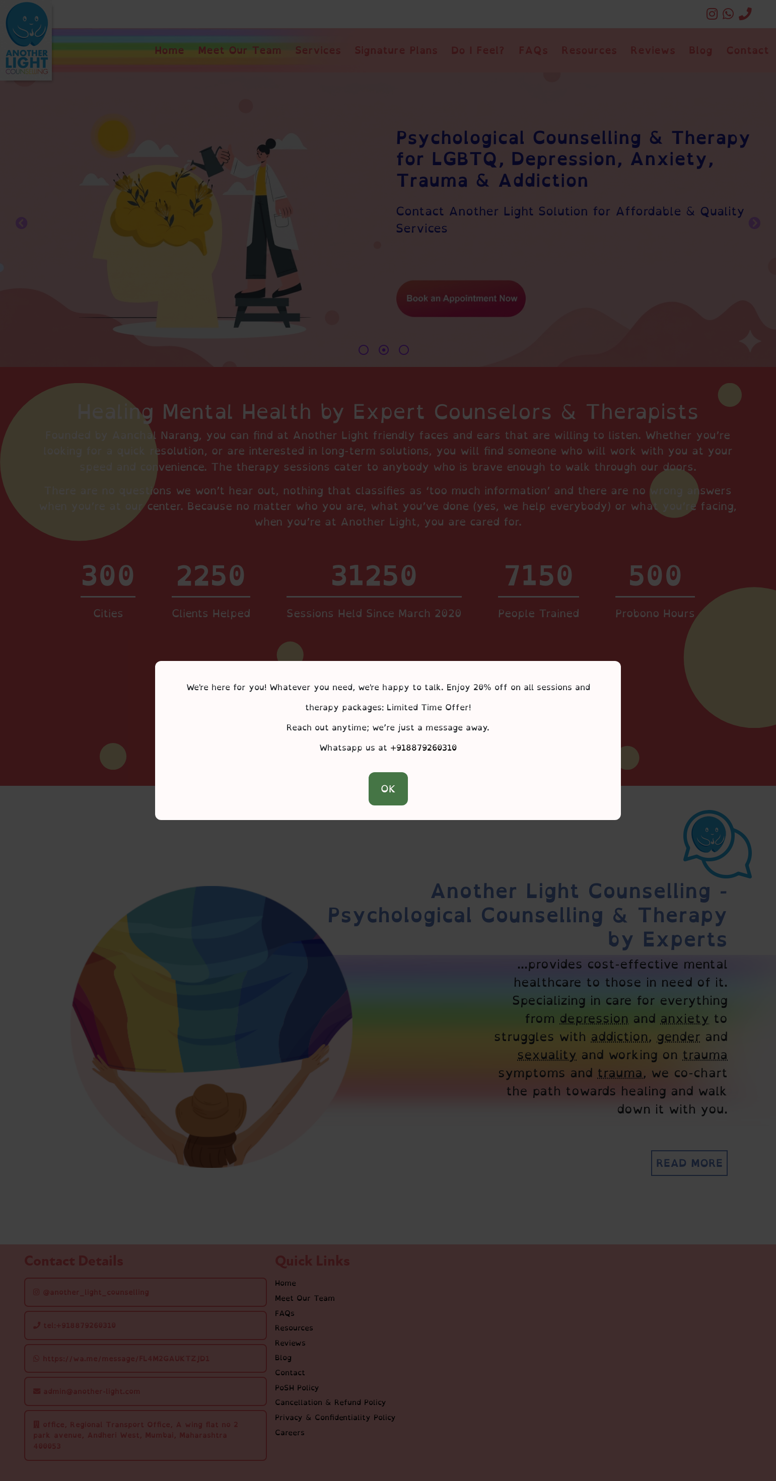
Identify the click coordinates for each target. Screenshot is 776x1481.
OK (388, 788)
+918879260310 (423, 747)
